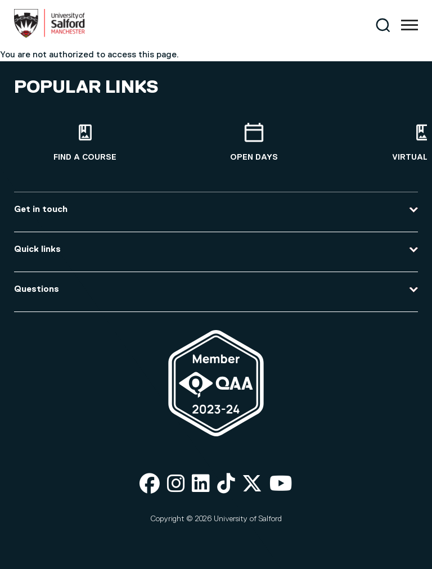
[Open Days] (254, 142)
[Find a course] (85, 142)
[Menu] (409, 25)
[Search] (383, 25)
